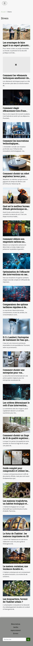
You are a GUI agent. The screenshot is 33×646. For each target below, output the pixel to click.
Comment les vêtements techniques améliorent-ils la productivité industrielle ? (16, 79)
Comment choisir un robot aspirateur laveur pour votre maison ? (16, 176)
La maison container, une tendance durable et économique (15, 569)
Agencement (16, 630)
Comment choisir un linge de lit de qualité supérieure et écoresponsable (16, 438)
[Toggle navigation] (4, 3)
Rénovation (15, 624)
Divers (15, 633)
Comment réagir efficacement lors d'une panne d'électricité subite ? (16, 111)
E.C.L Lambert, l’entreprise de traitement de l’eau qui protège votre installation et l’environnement (16, 341)
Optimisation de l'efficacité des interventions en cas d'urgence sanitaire (16, 274)
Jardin (15, 627)
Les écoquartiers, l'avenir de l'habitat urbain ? (15, 600)
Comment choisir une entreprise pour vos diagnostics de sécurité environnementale (14, 374)
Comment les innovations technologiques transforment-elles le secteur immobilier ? (16, 144)
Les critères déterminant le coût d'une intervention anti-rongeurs (16, 405)
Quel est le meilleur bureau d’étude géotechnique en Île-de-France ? (16, 209)
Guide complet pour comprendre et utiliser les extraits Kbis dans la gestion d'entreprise (15, 472)
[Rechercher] (14, 639)
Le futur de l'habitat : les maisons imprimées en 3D (16, 535)
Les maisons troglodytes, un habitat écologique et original (15, 503)
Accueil (3, 12)
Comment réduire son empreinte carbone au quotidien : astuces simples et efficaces (16, 243)
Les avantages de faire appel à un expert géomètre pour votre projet (16, 45)
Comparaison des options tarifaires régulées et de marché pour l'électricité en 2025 (16, 308)
